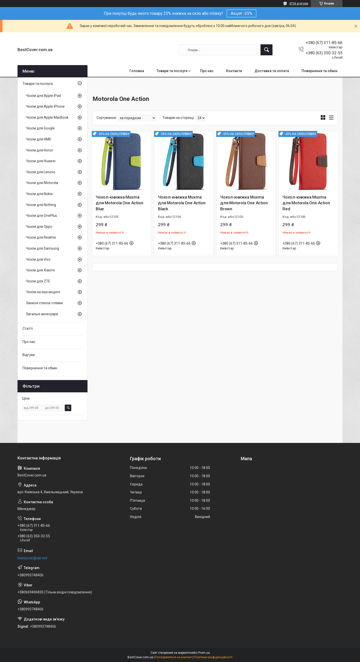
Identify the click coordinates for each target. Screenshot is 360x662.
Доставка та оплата (271, 71)
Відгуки (28, 355)
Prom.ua (204, 652)
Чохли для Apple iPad (43, 96)
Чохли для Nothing (41, 205)
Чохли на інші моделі (43, 292)
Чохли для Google (40, 128)
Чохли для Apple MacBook (47, 117)
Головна (137, 71)
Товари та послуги (172, 71)
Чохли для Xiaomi (40, 270)
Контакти (234, 71)
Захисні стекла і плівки (44, 303)
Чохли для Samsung (42, 248)
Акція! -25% (241, 13)
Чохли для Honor (39, 150)
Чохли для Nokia (39, 194)
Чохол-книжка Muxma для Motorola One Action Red (306, 203)
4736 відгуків (298, 3)
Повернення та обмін (320, 71)
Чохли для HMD (38, 139)
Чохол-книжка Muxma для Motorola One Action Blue (119, 203)
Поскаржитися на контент (173, 657)
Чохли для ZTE (38, 281)
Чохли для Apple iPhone (45, 106)
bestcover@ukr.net (32, 558)
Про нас (207, 71)
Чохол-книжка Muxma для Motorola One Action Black (181, 203)
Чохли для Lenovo (40, 172)
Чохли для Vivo (38, 259)
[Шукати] (266, 49)
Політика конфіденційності (213, 657)
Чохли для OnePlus (41, 216)
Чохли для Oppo (39, 227)
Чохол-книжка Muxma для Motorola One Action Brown (244, 203)
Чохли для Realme (41, 237)
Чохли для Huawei (41, 161)
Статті (27, 328)
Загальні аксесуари (42, 314)
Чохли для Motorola (42, 183)
